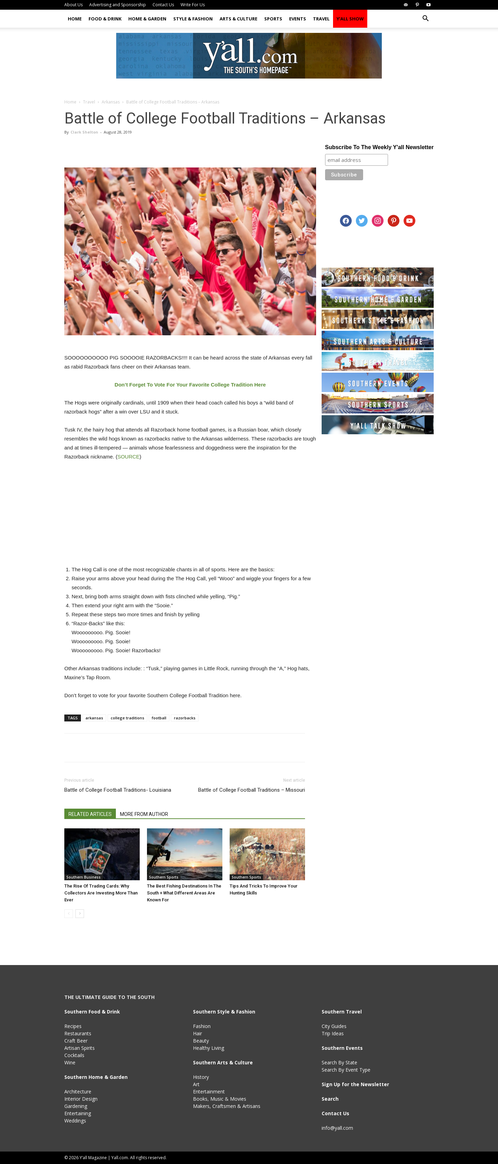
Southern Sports (163, 877)
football (159, 717)
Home (75, 19)
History (201, 1077)
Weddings (75, 1120)
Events (297, 19)
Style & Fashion (193, 19)
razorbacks (184, 717)
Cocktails (74, 1055)
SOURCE (128, 457)
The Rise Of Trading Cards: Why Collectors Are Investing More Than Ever (101, 892)
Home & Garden (147, 19)
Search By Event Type (346, 1069)
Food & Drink (105, 19)
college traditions (127, 717)
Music (216, 1098)
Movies (238, 1098)
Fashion (202, 1026)
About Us (73, 5)
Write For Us (193, 5)
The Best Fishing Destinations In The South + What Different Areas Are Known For (184, 892)
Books (200, 1098)
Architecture (77, 1091)
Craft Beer (75, 1040)
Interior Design (81, 1098)
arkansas (94, 717)
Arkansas (111, 102)
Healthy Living (208, 1048)
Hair (197, 1033)
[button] (425, 19)
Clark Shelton (84, 132)
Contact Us (163, 5)
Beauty (201, 1040)
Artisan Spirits (79, 1048)
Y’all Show (350, 19)
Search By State (339, 1062)
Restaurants (77, 1033)
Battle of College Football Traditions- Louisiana (117, 790)
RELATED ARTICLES (90, 814)
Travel (321, 19)
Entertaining (77, 1113)
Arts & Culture (238, 19)
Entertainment (209, 1091)
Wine (69, 1062)
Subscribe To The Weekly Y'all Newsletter (379, 147)
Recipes (73, 1026)
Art (196, 1084)
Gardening (75, 1106)
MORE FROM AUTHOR (144, 814)
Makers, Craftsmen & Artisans (226, 1106)
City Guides (334, 1026)
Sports (273, 19)
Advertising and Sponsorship (117, 5)
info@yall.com (337, 1128)
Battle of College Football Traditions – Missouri (251, 790)
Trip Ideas (333, 1033)
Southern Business (83, 877)
